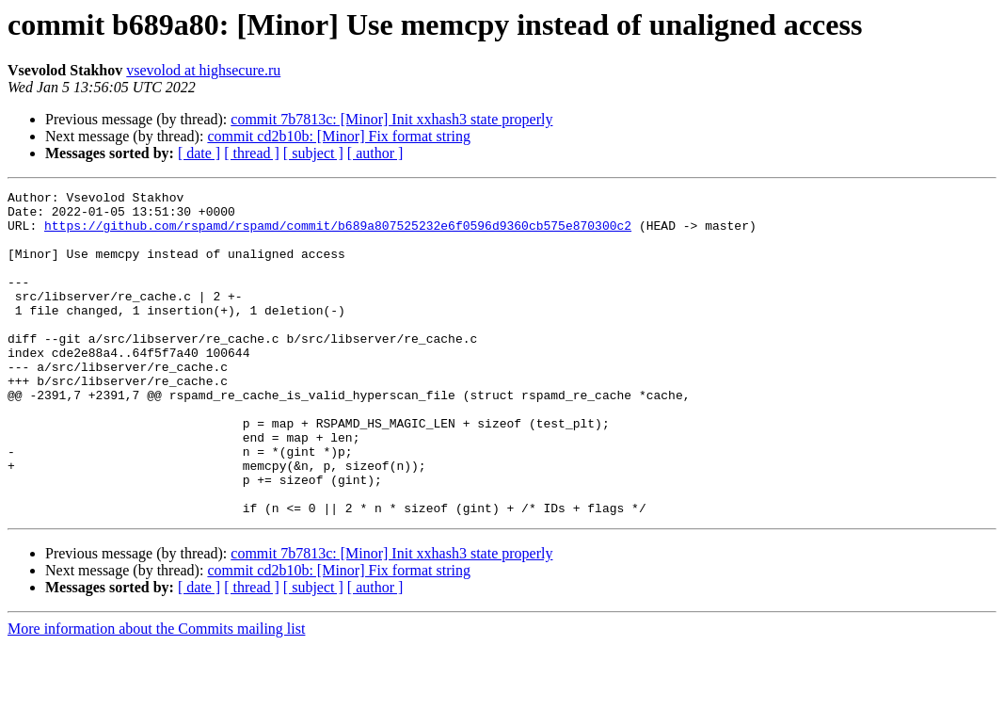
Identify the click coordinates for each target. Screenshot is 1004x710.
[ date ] (199, 153)
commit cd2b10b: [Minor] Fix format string (338, 136)
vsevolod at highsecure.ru (203, 70)
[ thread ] (251, 153)
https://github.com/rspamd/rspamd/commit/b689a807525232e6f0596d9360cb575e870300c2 (337, 233)
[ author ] (375, 153)
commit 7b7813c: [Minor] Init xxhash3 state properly (391, 119)
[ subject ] (313, 153)
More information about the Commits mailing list (156, 694)
